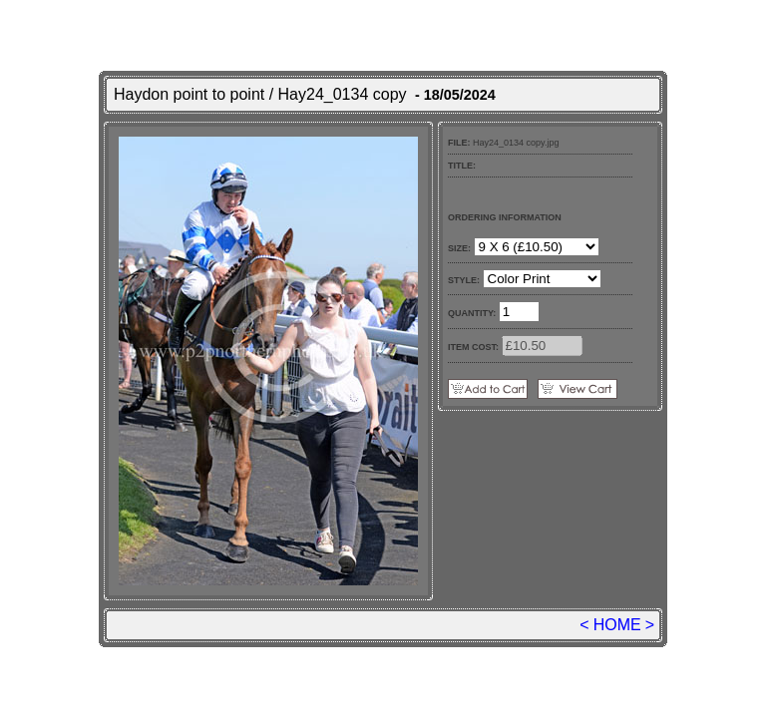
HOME (617, 624)
